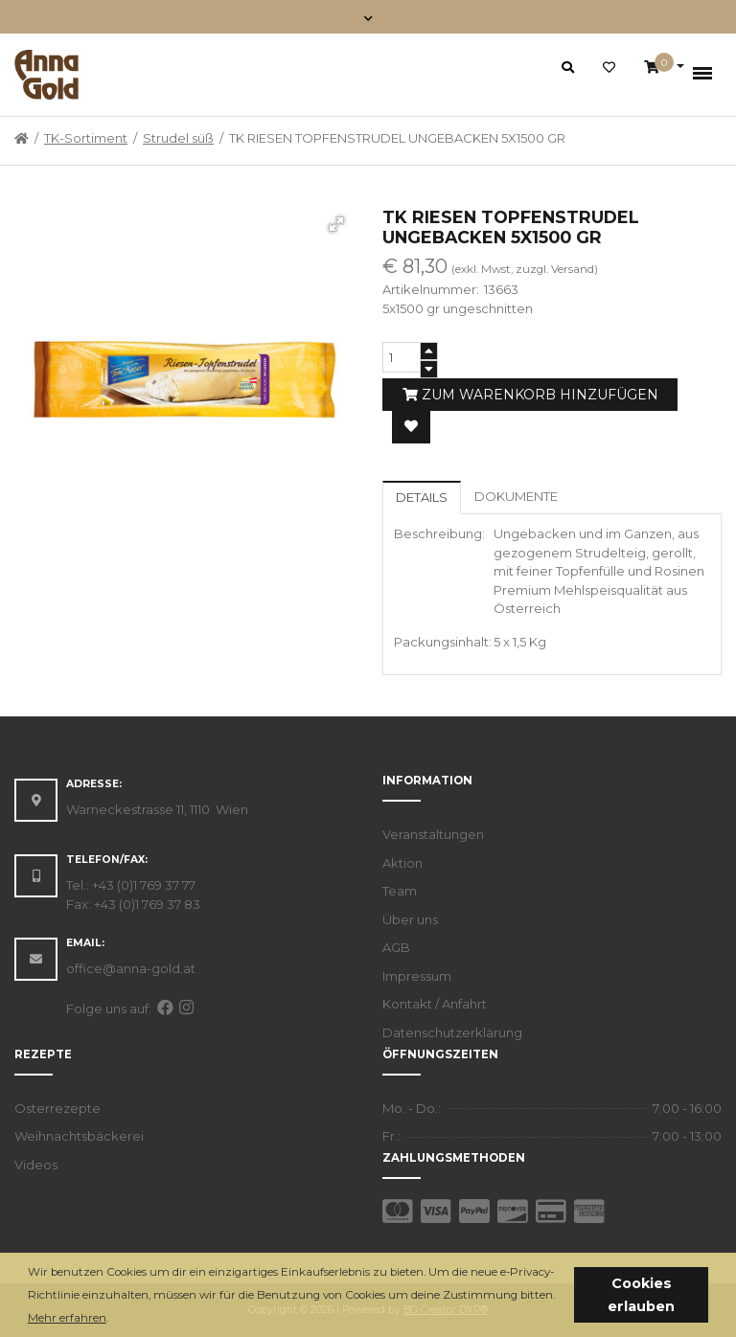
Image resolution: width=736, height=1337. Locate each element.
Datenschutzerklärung (452, 1032)
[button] (113, 1319)
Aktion (402, 863)
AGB (396, 947)
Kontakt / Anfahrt (434, 1003)
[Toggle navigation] (368, 17)
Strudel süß (178, 138)
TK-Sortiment (85, 138)
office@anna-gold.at (131, 968)
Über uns (410, 919)
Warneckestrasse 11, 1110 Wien (157, 809)
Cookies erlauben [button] (641, 1295)
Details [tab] (422, 497)
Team (399, 890)
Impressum (416, 976)
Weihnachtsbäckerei (79, 1136)
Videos (36, 1164)
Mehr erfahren (67, 1318)
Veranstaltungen (433, 834)
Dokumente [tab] (516, 496)
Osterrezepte (57, 1108)
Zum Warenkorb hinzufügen (530, 394)
